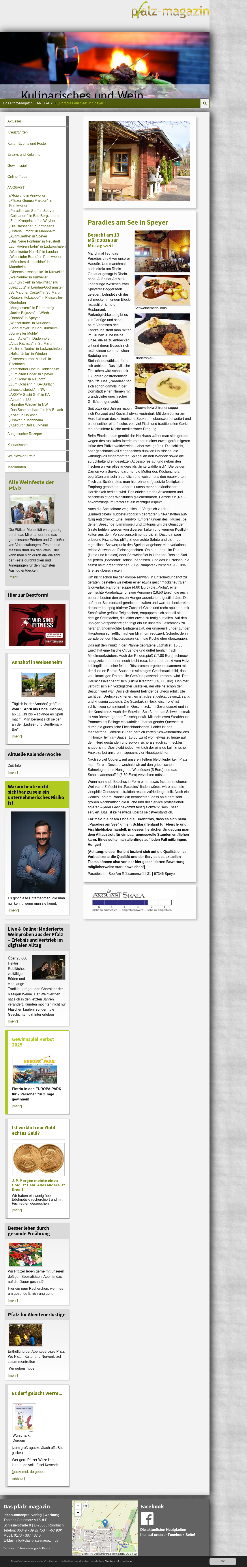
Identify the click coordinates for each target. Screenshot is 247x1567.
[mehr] (14, 577)
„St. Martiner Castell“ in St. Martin (35, 292)
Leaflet (85, 1553)
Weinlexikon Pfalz (21, 456)
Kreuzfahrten (17, 132)
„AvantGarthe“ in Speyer (28, 236)
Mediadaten (16, 467)
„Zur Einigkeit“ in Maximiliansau (33, 282)
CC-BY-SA (131, 1553)
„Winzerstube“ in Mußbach (30, 323)
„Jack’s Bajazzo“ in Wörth (29, 313)
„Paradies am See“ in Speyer (31, 211)
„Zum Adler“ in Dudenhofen (30, 338)
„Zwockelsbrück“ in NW (27, 389)
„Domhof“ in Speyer (24, 318)
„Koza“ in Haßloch (23, 415)
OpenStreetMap (102, 1553)
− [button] (78, 1513)
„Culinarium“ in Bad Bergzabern (34, 216)
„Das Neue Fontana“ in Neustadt (34, 241)
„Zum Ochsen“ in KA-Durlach (31, 384)
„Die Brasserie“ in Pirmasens (31, 226)
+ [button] (78, 1506)
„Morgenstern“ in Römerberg (31, 308)
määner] (18, 1478)
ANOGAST (45, 103)
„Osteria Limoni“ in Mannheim (32, 231)
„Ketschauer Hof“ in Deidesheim (34, 369)
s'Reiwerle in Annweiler (27, 195)
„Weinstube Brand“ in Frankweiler (35, 257)
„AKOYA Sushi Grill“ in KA (29, 394)
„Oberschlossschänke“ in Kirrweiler (36, 272)
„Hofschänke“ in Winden (28, 354)
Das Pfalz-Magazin (17, 103)
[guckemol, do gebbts (28, 1472)
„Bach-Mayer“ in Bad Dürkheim (33, 328)
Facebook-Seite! (181, 1535)
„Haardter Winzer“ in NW (28, 405)
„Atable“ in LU (20, 400)
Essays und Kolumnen (25, 154)
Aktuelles (14, 121)
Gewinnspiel (17, 165)
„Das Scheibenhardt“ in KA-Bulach (36, 410)
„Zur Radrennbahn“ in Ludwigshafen (37, 246)
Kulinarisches (17, 445)
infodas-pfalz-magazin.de (36, 1540)
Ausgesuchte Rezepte (24, 434)
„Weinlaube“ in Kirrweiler (28, 277)
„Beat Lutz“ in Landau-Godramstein (36, 287)
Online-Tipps (17, 176)
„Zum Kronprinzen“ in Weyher (32, 221)
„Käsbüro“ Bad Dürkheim (28, 425)
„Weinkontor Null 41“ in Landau (33, 252)
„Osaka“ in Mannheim (26, 420)
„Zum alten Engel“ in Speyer (31, 374)
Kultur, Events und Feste (26, 143)
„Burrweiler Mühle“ (23, 333)
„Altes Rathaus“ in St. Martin (31, 343)
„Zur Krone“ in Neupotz (27, 379)
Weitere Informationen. (119, 1561)
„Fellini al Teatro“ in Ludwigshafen (35, 348)
